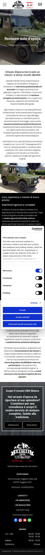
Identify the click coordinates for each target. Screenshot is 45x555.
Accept (22, 310)
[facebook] (16, 520)
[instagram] (20, 520)
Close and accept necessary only (22, 324)
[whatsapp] (29, 520)
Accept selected (22, 317)
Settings (34, 303)
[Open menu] (4, 4)
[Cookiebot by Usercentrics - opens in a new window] (32, 229)
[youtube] (25, 520)
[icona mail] (40, 5)
